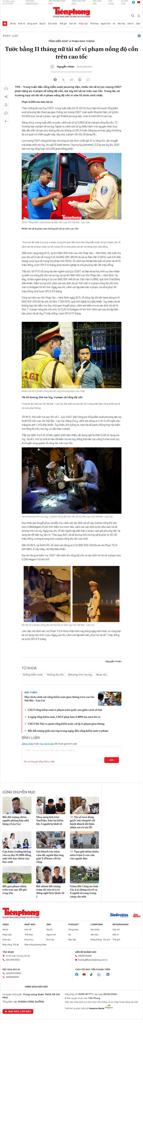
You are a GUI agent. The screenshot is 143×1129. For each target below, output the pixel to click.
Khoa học (28, 939)
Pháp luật (83, 23)
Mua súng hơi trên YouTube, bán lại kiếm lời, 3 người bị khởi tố (49, 820)
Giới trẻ (72, 23)
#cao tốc (101, 674)
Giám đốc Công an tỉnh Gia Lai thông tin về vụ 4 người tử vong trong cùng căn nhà (84, 891)
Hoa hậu (50, 939)
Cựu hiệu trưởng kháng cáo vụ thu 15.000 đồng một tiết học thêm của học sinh (16, 856)
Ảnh (48, 924)
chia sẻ (55, 80)
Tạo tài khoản (47, 743)
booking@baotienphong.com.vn (92, 959)
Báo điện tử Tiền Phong (71, 12)
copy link (71, 80)
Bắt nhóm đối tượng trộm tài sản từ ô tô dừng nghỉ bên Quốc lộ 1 (50, 891)
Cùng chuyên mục (18, 792)
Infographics (120, 924)
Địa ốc (43, 23)
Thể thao (94, 23)
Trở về (6, 121)
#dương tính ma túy (80, 674)
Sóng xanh (32, 23)
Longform (96, 924)
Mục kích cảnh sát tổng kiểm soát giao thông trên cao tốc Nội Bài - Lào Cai (59, 698)
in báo (80, 80)
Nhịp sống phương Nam (35, 944)
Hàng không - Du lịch (100, 939)
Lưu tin (6, 105)
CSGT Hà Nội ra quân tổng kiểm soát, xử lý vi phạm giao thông (66, 723)
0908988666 (12, 977)
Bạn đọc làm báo (18, 1011)
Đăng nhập (27, 743)
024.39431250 (13, 959)
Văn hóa (121, 23)
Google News (139, 35)
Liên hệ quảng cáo (85, 952)
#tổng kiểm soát (33, 674)
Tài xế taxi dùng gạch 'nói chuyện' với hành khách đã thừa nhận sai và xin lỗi (82, 822)
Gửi (112, 760)
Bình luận (6, 113)
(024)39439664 (13, 973)
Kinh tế (21, 23)
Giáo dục (6, 939)
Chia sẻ (6, 97)
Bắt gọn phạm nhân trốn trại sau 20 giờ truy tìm (14, 890)
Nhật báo (29, 924)
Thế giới (63, 23)
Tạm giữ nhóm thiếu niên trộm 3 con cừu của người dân (84, 855)
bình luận (88, 80)
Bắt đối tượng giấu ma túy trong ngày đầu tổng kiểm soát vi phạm (68, 730)
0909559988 (84, 955)
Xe (114, 23)
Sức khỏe (52, 23)
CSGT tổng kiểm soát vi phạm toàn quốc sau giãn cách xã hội (65, 709)
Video (5, 924)
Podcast (73, 924)
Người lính (105, 23)
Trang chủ (4, 23)
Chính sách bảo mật (36, 986)
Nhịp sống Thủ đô (10, 944)
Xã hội (13, 23)
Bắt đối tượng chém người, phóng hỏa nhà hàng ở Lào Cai (15, 820)
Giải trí (130, 23)
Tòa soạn (8, 952)
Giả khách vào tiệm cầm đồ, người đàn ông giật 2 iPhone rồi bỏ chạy (50, 856)
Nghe (6, 88)
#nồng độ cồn (55, 674)
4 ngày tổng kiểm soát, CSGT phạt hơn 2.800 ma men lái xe (64, 717)
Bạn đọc (72, 939)
